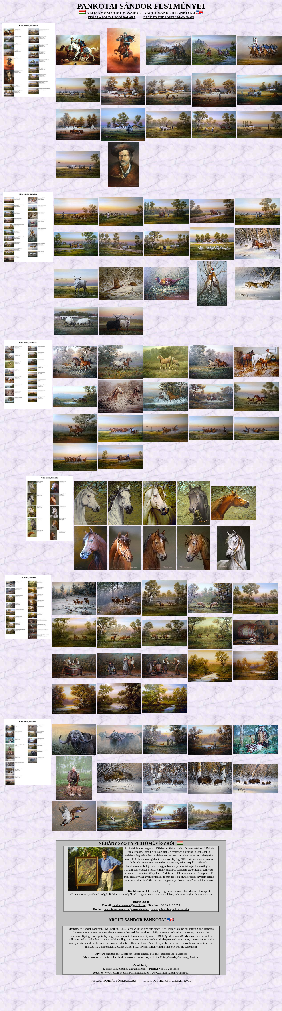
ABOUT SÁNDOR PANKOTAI (169, 13)
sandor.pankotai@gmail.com (128, 905)
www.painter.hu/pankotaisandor (170, 909)
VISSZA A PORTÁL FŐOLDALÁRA (113, 980)
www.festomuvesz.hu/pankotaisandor (126, 909)
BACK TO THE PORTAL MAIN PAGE (167, 980)
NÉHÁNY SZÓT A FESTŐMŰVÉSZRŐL (137, 843)
